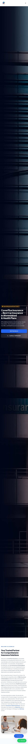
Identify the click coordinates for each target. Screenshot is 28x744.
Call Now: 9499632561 (14, 335)
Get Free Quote (14, 331)
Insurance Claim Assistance (13, 705)
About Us (17, 707)
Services (22, 709)
